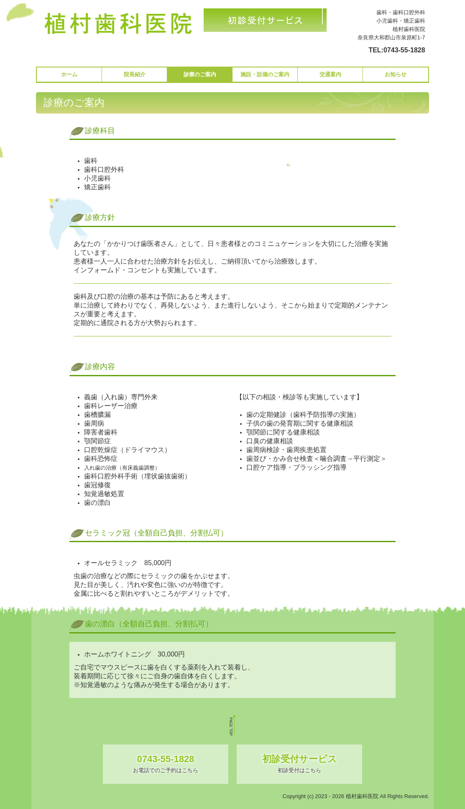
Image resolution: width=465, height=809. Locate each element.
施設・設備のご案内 (264, 74)
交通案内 (330, 74)
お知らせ (395, 74)
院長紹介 (135, 74)
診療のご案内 (200, 74)
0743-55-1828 (404, 50)
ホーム (69, 74)
